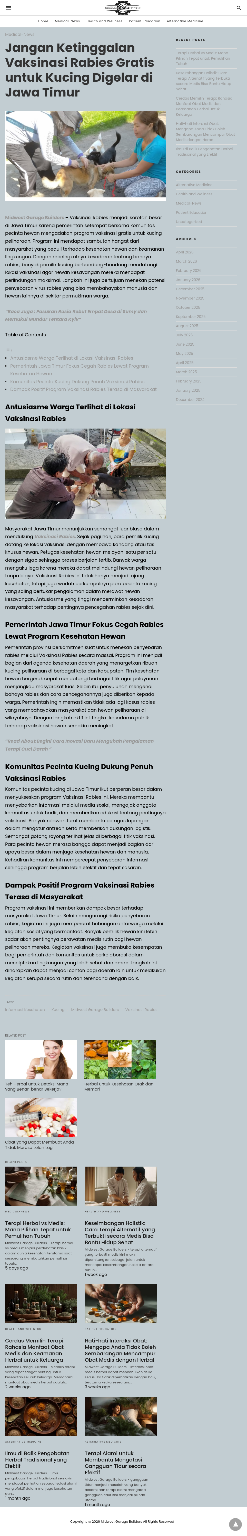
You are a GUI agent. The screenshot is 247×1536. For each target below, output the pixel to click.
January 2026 (188, 279)
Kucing (58, 1009)
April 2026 (185, 252)
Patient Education (144, 21)
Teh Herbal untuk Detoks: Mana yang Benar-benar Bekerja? (36, 1086)
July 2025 (184, 335)
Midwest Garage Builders (34, 217)
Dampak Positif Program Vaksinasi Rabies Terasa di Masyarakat (83, 389)
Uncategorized (189, 221)
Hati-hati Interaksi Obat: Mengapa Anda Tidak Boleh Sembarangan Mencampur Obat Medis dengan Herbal (120, 1350)
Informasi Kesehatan (25, 1009)
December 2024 (190, 399)
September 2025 (190, 316)
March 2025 (186, 372)
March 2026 (186, 261)
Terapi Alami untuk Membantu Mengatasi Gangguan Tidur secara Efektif (115, 1463)
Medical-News (67, 21)
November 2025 (190, 298)
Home (43, 21)
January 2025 (188, 390)
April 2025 (184, 362)
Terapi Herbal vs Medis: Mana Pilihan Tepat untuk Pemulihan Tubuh (38, 1230)
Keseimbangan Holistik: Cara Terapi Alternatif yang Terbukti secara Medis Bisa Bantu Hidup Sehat (120, 1233)
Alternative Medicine (185, 21)
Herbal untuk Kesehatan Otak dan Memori (118, 1086)
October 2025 (188, 307)
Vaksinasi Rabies (141, 1009)
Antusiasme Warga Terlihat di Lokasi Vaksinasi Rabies (71, 358)
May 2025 (184, 353)
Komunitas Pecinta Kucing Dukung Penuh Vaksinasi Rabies (77, 381)
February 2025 (188, 381)
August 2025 (187, 325)
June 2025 (185, 344)
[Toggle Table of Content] (9, 350)
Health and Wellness (104, 21)
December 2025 (190, 289)
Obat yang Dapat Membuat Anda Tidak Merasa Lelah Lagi (39, 1144)
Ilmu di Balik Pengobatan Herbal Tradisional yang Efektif (37, 1460)
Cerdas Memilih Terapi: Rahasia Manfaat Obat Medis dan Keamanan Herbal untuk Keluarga (35, 1350)
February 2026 (188, 270)
